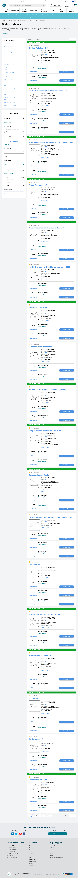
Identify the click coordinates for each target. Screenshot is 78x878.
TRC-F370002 (51, 392)
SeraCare (30, 853)
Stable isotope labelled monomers (10, 98)
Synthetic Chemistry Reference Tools (27, 20)
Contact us (26, 1)
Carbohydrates (8, 55)
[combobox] (27, 5)
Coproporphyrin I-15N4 (39, 779)
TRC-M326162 (51, 145)
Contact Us (52, 847)
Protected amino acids (10, 89)
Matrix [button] (14, 194)
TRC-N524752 (51, 433)
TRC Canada (31, 863)
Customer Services (54, 845)
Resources (13, 1)
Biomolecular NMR (9, 52)
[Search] (43, 5)
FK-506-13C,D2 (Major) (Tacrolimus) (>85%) (47, 389)
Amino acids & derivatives (11, 49)
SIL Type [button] (14, 185)
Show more (15, 141)
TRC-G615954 (51, 51)
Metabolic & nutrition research (9, 68)
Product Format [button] (14, 174)
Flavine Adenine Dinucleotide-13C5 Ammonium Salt (51, 517)
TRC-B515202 (51, 93)
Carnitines (6, 59)
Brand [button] (14, 164)
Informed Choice (32, 859)
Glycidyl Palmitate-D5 (38, 48)
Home (3, 20)
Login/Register (33, 71)
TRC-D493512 (51, 617)
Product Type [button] (14, 123)
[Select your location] (74, 1)
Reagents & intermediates (11, 92)
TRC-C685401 (51, 782)
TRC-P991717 (51, 349)
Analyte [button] (14, 156)
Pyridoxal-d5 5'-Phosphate (40, 347)
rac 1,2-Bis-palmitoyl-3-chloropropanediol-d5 (48, 91)
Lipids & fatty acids (9, 65)
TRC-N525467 (51, 658)
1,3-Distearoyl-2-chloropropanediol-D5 (45, 614)
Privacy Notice (48, 874)
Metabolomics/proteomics (11, 77)
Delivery (51, 853)
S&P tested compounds (10, 95)
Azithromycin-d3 (36, 739)
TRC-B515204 (51, 270)
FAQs (51, 849)
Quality (8, 1)
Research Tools (11, 20)
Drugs (5, 62)
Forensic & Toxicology (13, 853)
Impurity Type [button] (14, 190)
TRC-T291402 (51, 310)
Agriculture (7, 43)
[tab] (14, 118)
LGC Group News (32, 847)
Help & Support (20, 1)
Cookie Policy (56, 874)
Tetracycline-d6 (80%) (38, 307)
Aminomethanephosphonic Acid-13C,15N (46, 228)
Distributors (52, 851)
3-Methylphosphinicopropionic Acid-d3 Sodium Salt (51, 142)
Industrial (11, 855)
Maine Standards (32, 851)
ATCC (29, 855)
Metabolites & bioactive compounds (10, 73)
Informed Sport (32, 861)
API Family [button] (14, 145)
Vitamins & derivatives (10, 105)
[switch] (8, 126)
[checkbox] (4, 129)
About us (4, 1)
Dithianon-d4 (34, 564)
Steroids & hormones (9, 102)
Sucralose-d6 (34, 698)
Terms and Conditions (37, 874)
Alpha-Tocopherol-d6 (38, 185)
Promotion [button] (14, 118)
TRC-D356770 (51, 567)
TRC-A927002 (51, 742)
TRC (46, 54)
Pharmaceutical (12, 847)
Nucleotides (7, 83)
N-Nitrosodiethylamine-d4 (40, 655)
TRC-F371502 (51, 520)
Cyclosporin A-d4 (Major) (39, 475)
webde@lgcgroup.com (64, 1)
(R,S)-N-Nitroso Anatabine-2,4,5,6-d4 (45, 430)
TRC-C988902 (51, 478)
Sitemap (51, 855)
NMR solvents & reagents (10, 80)
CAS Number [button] (14, 160)
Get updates (56, 834)
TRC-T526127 (51, 188)
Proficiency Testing (13, 857)
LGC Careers (31, 849)
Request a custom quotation (56, 857)
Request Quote (66, 71)
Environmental (12, 851)
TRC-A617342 (51, 230)
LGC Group (31, 845)
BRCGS (30, 857)
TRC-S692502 (51, 701)
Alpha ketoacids (8, 46)
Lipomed (30, 865)
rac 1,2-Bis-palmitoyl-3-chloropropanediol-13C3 (49, 267)
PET (5, 86)
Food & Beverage (12, 849)
